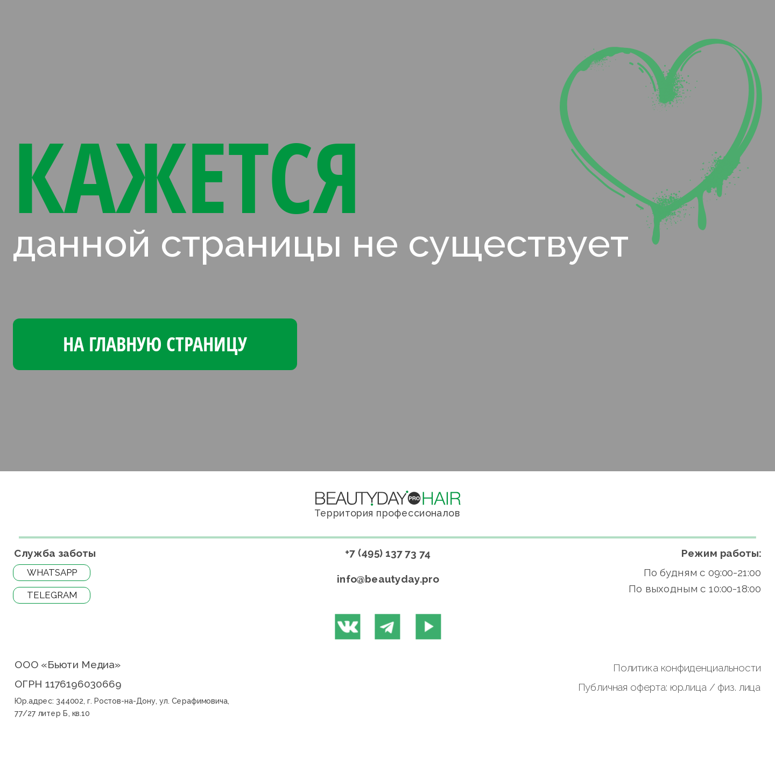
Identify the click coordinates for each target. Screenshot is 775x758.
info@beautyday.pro (388, 578)
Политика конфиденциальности (686, 668)
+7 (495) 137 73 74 (388, 553)
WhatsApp (52, 572)
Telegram (52, 595)
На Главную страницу (155, 344)
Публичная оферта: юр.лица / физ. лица (668, 687)
